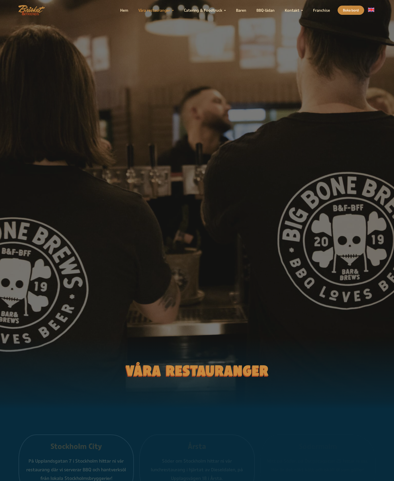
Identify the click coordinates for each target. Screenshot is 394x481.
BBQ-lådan (265, 10)
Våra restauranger (154, 10)
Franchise (321, 10)
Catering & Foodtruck (203, 10)
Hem (124, 10)
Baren (241, 10)
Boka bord (351, 10)
